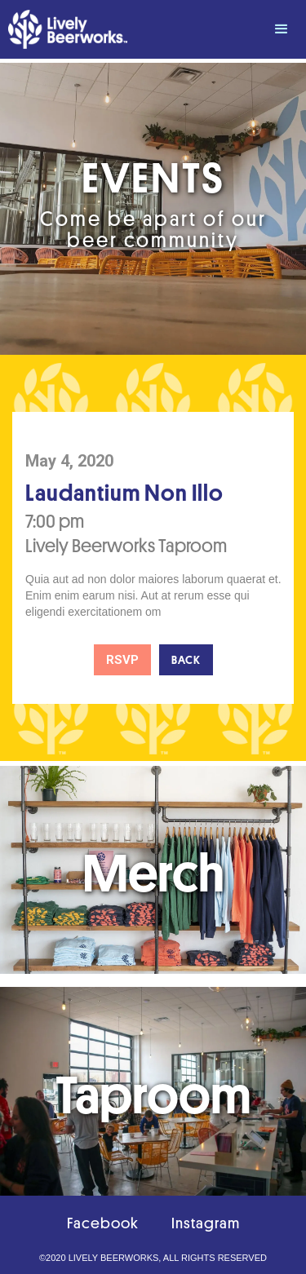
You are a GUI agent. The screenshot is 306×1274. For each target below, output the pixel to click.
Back (186, 660)
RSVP (122, 659)
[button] (281, 29)
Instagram (205, 1223)
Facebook (103, 1223)
